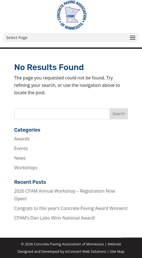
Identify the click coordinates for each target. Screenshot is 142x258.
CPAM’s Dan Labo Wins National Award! (54, 218)
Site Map (117, 251)
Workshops (25, 168)
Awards (22, 139)
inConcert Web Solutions (85, 251)
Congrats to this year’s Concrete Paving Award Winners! (71, 208)
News (20, 158)
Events (21, 148)
